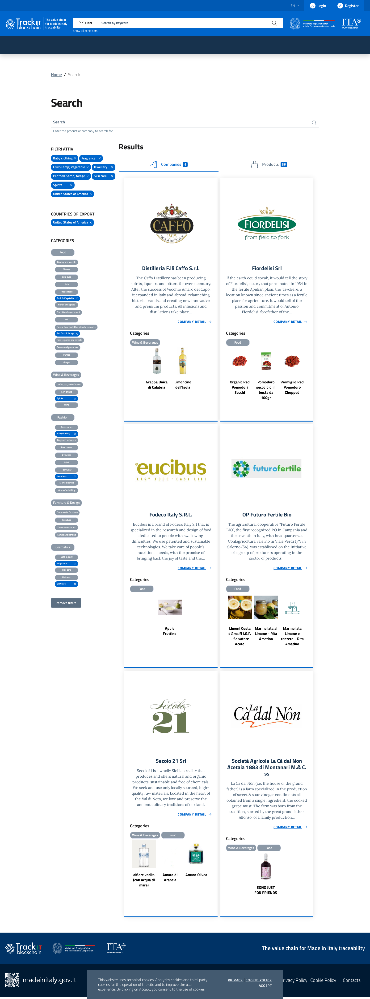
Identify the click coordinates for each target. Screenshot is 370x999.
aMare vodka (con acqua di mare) (144, 882)
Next (215, 866)
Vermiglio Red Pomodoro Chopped (292, 388)
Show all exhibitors (85, 30)
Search (59, 122)
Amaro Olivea (196, 876)
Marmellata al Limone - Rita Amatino (266, 635)
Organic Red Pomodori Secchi (240, 388)
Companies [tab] (169, 165)
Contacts (352, 982)
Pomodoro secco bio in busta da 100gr (266, 390)
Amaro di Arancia (170, 879)
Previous (126, 866)
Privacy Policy (293, 982)
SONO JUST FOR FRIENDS (265, 892)
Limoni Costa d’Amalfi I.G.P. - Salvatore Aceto (239, 637)
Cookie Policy (259, 980)
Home (56, 74)
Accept (265, 985)
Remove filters (66, 603)
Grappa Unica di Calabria (157, 385)
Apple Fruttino (170, 632)
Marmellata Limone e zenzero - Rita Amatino (292, 637)
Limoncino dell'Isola (182, 385)
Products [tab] (269, 165)
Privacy (235, 980)
